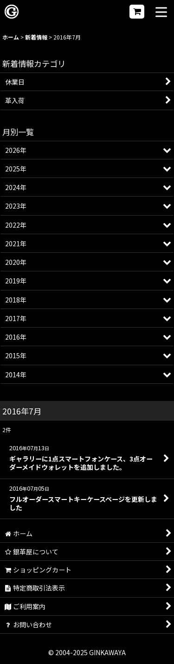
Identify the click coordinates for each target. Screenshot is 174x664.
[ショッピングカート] (136, 12)
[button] (161, 13)
